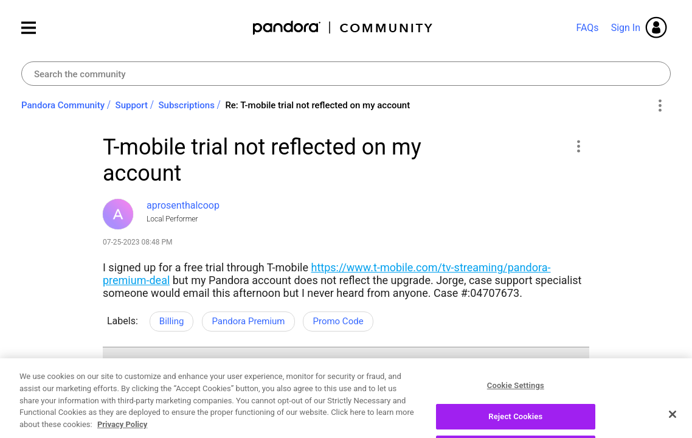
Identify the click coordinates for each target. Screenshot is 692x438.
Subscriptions (187, 105)
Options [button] (659, 105)
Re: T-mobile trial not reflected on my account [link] (317, 105)
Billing (171, 321)
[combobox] (346, 73)
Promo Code (338, 321)
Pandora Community (343, 27)
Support (132, 105)
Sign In (625, 27)
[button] (578, 146)
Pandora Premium (248, 321)
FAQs (587, 27)
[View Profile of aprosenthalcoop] (183, 205)
